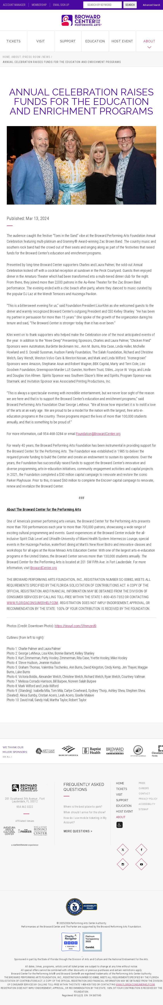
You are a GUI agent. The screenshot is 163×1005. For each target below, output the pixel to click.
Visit (40, 41)
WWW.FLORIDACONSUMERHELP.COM (32, 603)
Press (142, 783)
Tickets (13, 41)
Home (6, 56)
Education (95, 41)
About (149, 41)
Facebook (145, 853)
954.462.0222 (24, 806)
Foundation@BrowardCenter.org (98, 434)
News (46, 56)
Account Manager (14, 4)
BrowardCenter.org (43, 568)
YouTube (145, 867)
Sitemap (143, 809)
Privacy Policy (148, 799)
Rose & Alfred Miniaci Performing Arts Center (40, 831)
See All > (7, 757)
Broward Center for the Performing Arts (81, 20)
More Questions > (78, 831)
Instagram (127, 867)
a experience (24, 845)
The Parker (24, 831)
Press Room (32, 56)
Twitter (127, 853)
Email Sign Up (61, 4)
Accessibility (147, 804)
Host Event (122, 41)
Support (68, 41)
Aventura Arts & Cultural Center (9, 831)
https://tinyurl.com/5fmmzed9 (75, 626)
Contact (144, 793)
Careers (144, 788)
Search (130, 4)
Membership (39, 4)
